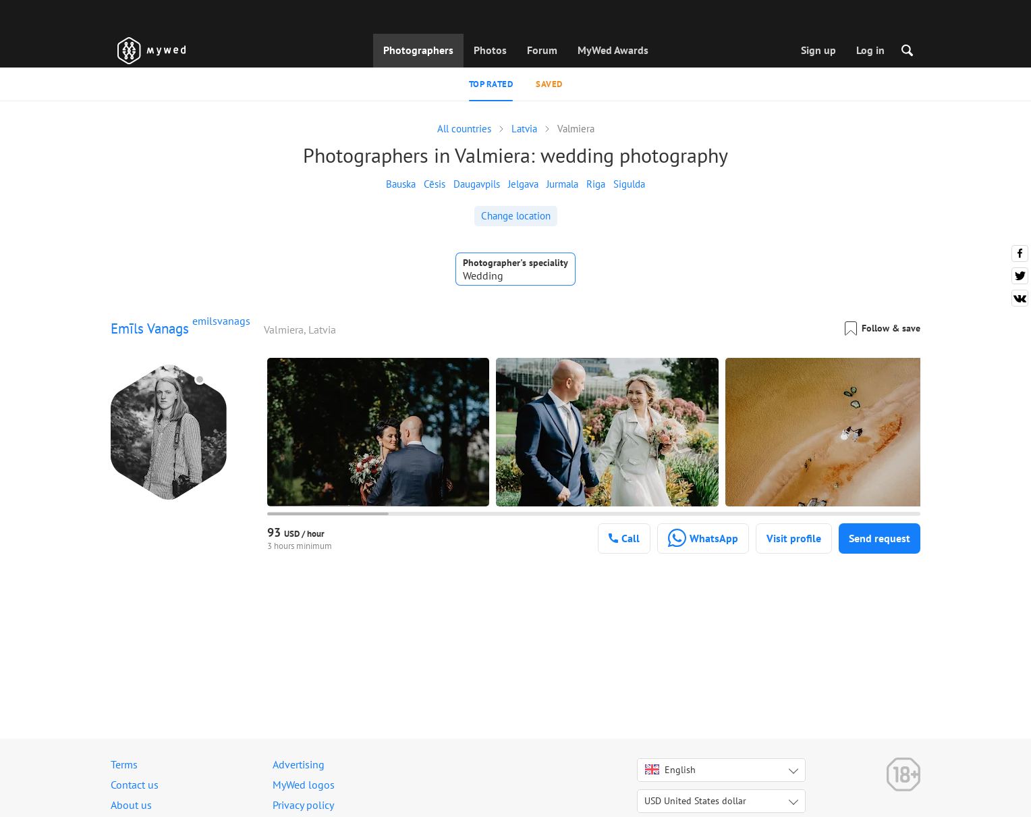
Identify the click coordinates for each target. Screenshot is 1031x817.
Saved (549, 84)
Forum (542, 50)
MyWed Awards (613, 50)
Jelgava (523, 184)
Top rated (491, 84)
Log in (870, 50)
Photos (490, 50)
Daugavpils (476, 184)
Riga (595, 184)
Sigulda (629, 184)
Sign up (818, 50)
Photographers (418, 50)
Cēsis (434, 184)
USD (695, 801)
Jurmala (562, 184)
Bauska (401, 184)
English (670, 770)
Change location (516, 215)
